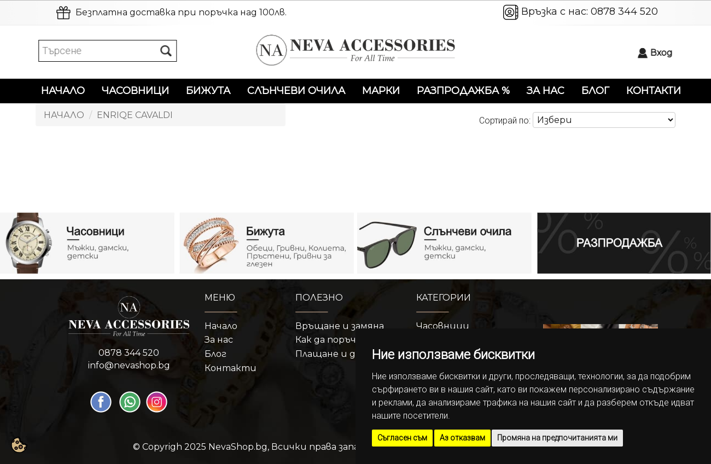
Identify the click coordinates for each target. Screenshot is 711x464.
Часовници (135, 91)
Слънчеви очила (296, 91)
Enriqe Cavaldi (135, 115)
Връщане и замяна (339, 326)
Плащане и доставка (345, 354)
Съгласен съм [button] (402, 437)
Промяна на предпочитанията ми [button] (557, 437)
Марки (381, 91)
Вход (665, 53)
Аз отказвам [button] (462, 437)
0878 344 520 (624, 11)
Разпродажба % (463, 91)
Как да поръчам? (334, 339)
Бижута (208, 91)
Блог (595, 91)
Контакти (653, 91)
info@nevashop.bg (129, 365)
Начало (63, 91)
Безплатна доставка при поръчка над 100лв (180, 12)
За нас (545, 91)
